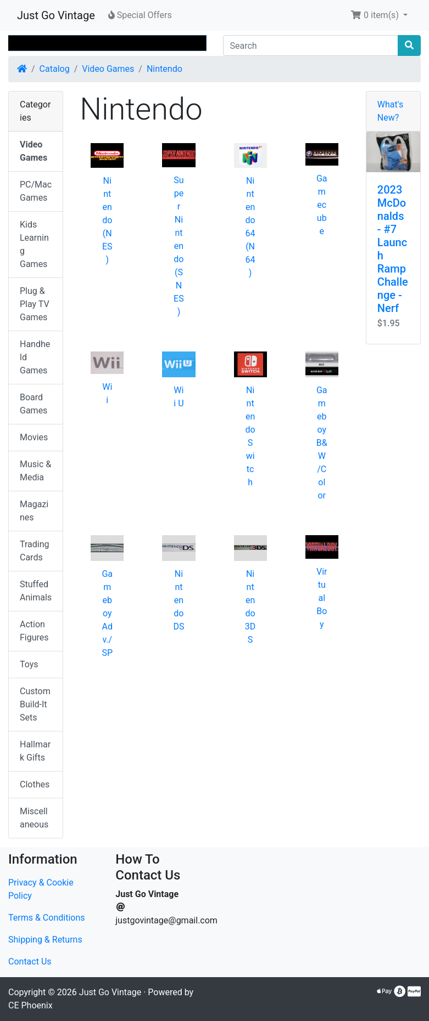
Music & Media (35, 471)
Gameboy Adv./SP (107, 613)
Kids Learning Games (34, 244)
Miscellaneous (34, 818)
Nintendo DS (178, 600)
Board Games (33, 404)
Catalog (55, 69)
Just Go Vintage (56, 15)
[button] (379, 15)
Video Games (108, 69)
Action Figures (34, 631)
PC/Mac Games (36, 191)
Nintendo (164, 69)
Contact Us (30, 961)
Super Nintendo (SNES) (179, 246)
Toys (29, 664)
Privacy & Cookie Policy (41, 889)
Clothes (34, 784)
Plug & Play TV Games (34, 304)
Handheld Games (35, 357)
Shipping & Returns (45, 939)
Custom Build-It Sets (35, 704)
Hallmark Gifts (35, 751)
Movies (34, 437)
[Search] (311, 45)
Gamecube (321, 204)
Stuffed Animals (36, 591)
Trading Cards (34, 551)
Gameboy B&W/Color (321, 443)
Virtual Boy (321, 597)
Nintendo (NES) (107, 220)
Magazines (34, 511)
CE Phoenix (30, 1005)
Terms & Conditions (46, 917)
